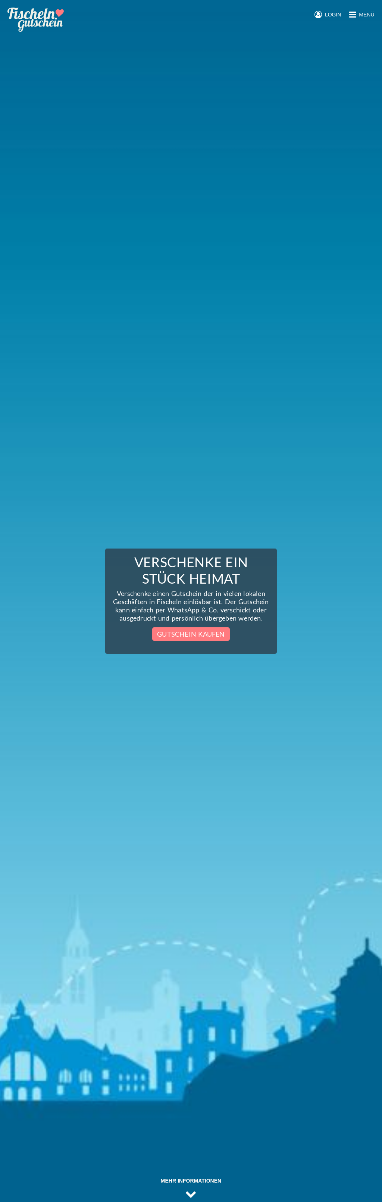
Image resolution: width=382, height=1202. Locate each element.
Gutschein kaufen (191, 634)
